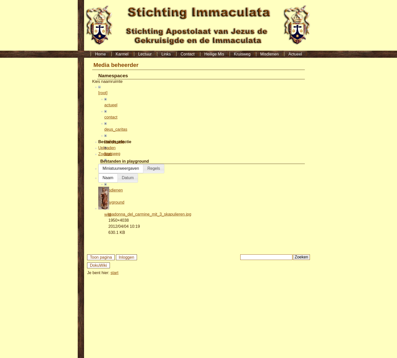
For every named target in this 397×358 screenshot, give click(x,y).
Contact (187, 54)
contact (110, 117)
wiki (107, 214)
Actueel (295, 54)
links (108, 178)
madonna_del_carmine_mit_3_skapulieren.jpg (149, 293)
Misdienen (269, 54)
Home (100, 54)
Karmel (122, 54)
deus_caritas (115, 129)
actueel (110, 105)
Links (166, 54)
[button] (120, 247)
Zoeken (105, 233)
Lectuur (145, 54)
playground (114, 202)
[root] (102, 93)
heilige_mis (114, 141)
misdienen (113, 190)
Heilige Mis (214, 54)
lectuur (110, 166)
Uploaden (107, 226)
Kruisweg (242, 54)
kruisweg (112, 154)
